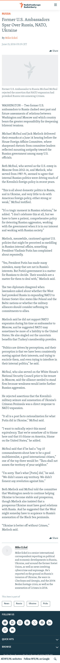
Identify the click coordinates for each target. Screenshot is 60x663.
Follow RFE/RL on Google (37, 659)
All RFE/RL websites (11, 659)
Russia (6, 13)
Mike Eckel (11, 38)
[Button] (53, 51)
